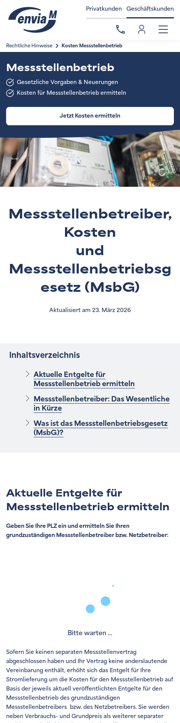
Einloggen (141, 29)
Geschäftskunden (150, 9)
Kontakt (120, 29)
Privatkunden (104, 9)
